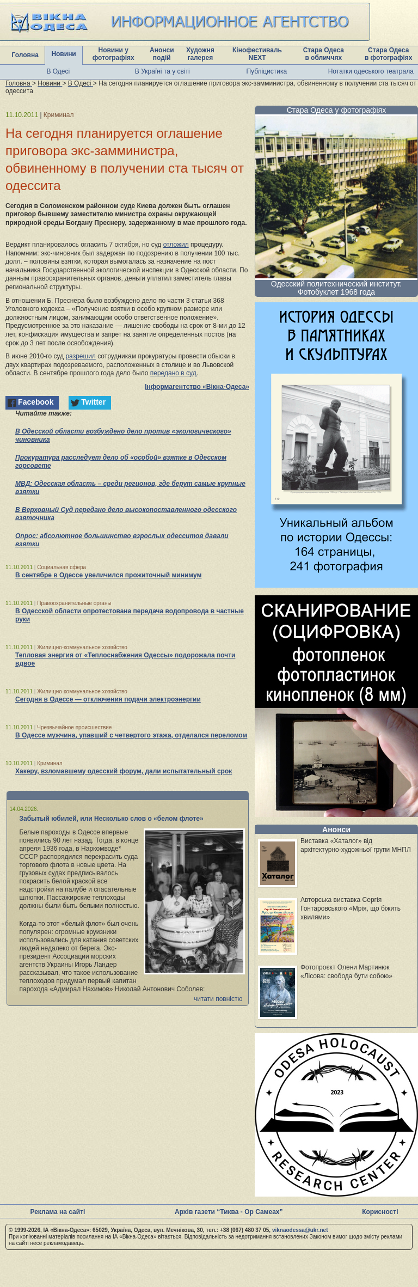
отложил (176, 244)
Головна (25, 55)
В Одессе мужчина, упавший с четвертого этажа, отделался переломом (131, 735)
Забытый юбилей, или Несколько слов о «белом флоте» (112, 818)
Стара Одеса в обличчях (323, 54)
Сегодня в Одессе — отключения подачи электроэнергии (108, 699)
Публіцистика (266, 71)
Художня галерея (200, 54)
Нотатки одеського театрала (371, 71)
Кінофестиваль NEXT (257, 54)
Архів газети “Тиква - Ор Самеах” (228, 1212)
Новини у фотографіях (113, 54)
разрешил (80, 356)
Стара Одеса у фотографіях (336, 110)
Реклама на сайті (57, 1212)
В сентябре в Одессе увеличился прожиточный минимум (108, 575)
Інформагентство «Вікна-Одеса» (197, 387)
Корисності (380, 1212)
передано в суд (173, 373)
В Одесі (58, 71)
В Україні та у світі (162, 71)
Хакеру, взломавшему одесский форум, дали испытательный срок (123, 771)
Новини (63, 54)
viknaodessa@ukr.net (300, 1230)
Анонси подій (162, 54)
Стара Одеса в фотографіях (389, 54)
